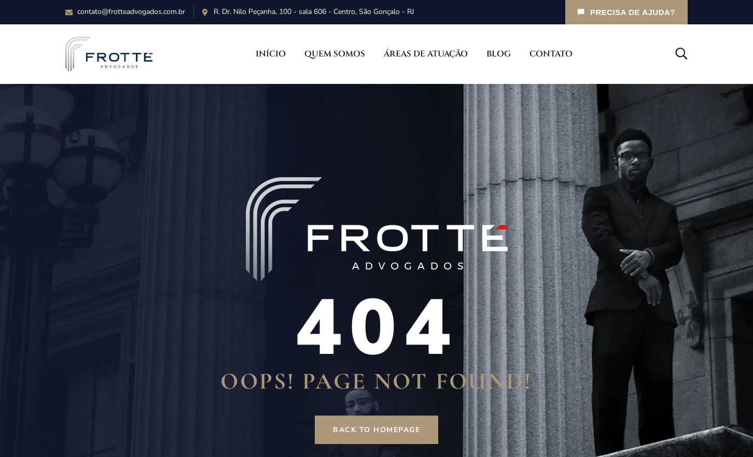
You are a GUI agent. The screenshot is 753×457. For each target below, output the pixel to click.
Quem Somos (334, 54)
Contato (551, 54)
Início (271, 54)
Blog (498, 54)
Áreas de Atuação (426, 54)
